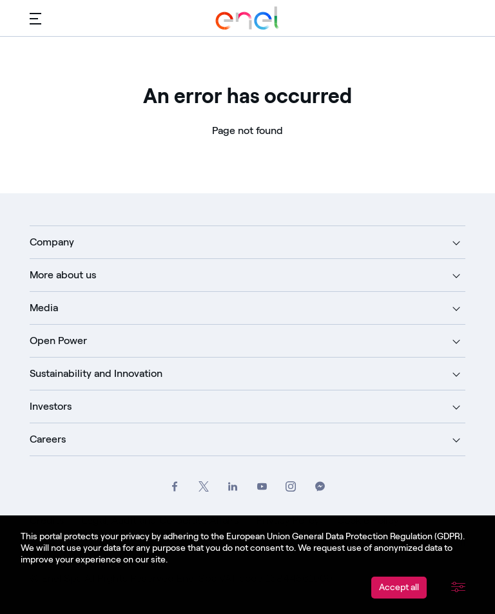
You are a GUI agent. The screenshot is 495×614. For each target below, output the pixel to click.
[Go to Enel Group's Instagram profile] (291, 486)
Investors (51, 406)
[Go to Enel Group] (247, 18)
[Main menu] (35, 18)
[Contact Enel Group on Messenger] (320, 486)
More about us (63, 275)
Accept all (399, 587)
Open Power (58, 340)
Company (52, 242)
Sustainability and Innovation (96, 373)
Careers (48, 439)
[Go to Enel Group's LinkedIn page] (233, 486)
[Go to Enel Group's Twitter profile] (203, 486)
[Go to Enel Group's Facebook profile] (174, 486)
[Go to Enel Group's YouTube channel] (262, 486)
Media (44, 308)
